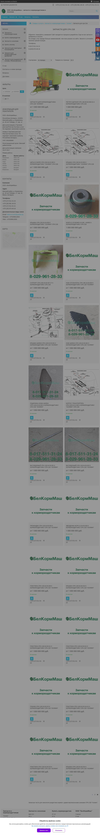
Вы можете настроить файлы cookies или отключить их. (49, 826)
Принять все (44, 830)
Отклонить (58, 830)
